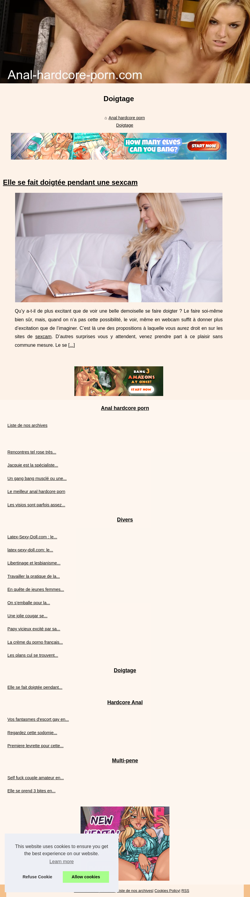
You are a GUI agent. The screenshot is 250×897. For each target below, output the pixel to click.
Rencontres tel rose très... (31, 452)
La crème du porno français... (35, 642)
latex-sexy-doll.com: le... (30, 550)
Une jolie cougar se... (27, 615)
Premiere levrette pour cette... (35, 745)
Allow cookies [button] (86, 876)
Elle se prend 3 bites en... (31, 790)
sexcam (43, 336)
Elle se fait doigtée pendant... (34, 687)
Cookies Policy (167, 890)
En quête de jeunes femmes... (35, 589)
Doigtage (124, 125)
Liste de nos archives (27, 425)
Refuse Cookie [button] (37, 876)
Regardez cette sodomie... (32, 732)
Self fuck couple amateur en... (35, 777)
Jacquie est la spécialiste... (32, 465)
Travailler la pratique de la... (33, 576)
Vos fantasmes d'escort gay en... (38, 719)
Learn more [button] (61, 861)
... (71, 345)
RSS (185, 890)
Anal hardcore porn (127, 117)
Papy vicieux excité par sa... (33, 628)
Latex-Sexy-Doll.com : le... (32, 537)
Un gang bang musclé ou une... (37, 478)
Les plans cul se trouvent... (32, 655)
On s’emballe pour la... (28, 602)
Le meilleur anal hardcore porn (36, 491)
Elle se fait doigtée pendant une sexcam (70, 182)
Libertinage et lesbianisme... (33, 563)
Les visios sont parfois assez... (36, 504)
